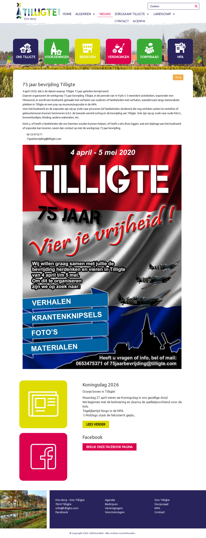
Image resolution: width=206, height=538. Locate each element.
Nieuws (105, 14)
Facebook (61, 512)
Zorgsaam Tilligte (132, 14)
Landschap (165, 14)
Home (67, 14)
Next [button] (201, 60)
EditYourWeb (97, 533)
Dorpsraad (161, 504)
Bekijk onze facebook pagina (109, 447)
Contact (159, 512)
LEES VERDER (95, 424)
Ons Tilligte (162, 500)
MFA (157, 508)
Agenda (110, 500)
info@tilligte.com (66, 508)
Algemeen (85, 14)
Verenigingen (114, 508)
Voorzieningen (114, 512)
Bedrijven (111, 504)
